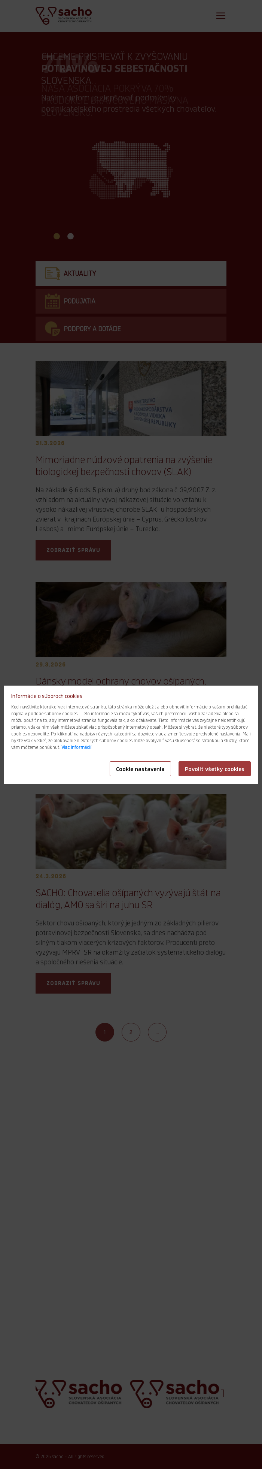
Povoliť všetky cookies (214, 769)
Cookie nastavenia (140, 769)
